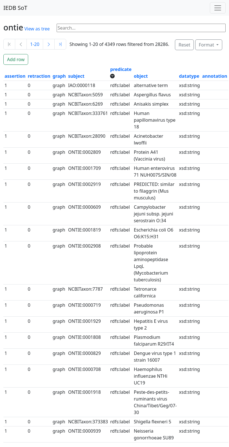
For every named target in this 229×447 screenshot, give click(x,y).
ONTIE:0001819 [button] (84, 230)
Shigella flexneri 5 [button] (152, 422)
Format (207, 45)
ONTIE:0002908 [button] (84, 246)
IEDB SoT (15, 8)
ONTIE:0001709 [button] (84, 168)
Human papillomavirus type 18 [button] (154, 120)
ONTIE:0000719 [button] (84, 305)
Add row (16, 59)
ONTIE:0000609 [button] (84, 207)
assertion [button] (15, 76)
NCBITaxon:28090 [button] (86, 136)
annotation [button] (214, 76)
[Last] (60, 44)
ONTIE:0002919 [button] (84, 184)
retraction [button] (39, 76)
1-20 (34, 44)
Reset (184, 45)
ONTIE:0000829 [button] (84, 353)
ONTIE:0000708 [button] (84, 369)
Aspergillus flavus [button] (152, 95)
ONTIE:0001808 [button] (84, 337)
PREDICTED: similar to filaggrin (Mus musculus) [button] (154, 191)
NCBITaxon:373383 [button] (88, 422)
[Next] (49, 44)
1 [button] (6, 85)
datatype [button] (189, 76)
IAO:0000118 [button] (81, 85)
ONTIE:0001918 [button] (84, 392)
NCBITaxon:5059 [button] (85, 95)
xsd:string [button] (189, 85)
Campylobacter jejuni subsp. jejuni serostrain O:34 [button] (153, 214)
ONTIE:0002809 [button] (84, 152)
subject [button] (76, 76)
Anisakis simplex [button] (151, 104)
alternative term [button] (151, 85)
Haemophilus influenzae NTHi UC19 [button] (150, 376)
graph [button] (59, 76)
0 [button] (29, 85)
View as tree (37, 29)
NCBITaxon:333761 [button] (88, 113)
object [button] (141, 76)
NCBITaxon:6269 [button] (85, 104)
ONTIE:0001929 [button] (84, 321)
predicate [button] (121, 69)
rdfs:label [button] (120, 85)
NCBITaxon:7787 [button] (85, 289)
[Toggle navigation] (218, 8)
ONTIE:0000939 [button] (84, 431)
